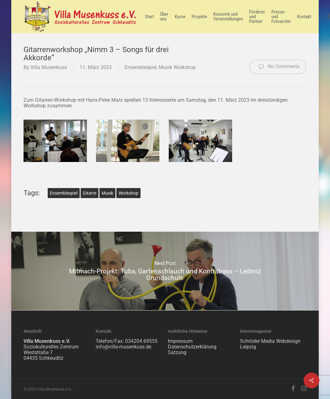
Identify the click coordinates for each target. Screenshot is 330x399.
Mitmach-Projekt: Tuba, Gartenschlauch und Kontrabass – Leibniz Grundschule (165, 271)
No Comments (278, 67)
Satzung (177, 352)
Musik (107, 193)
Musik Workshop (177, 67)
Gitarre (89, 193)
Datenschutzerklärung (192, 347)
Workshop (128, 193)
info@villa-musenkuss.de (123, 347)
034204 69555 (141, 341)
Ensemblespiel (141, 67)
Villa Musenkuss (48, 67)
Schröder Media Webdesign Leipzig (270, 344)
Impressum (180, 341)
